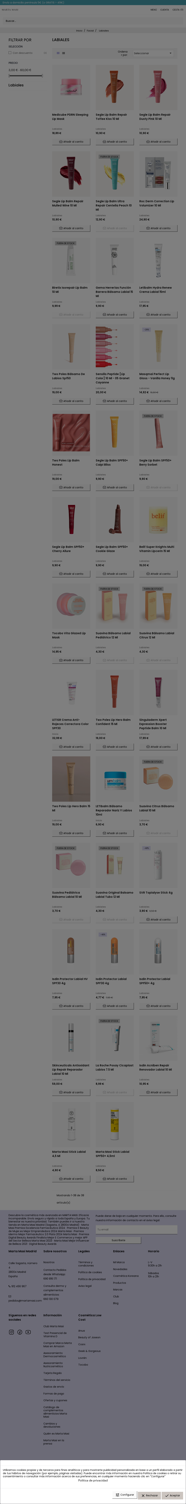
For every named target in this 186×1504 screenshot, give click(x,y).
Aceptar (172, 1497)
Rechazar (149, 1497)
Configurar (124, 1497)
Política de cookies (155, 1475)
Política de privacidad (93, 1482)
